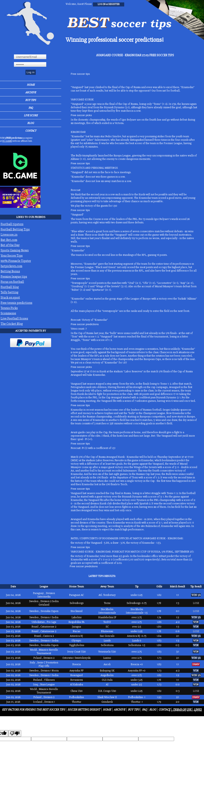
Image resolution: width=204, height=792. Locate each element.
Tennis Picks (9, 308)
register (114, 4)
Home (31, 84)
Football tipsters (12, 224)
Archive (30, 92)
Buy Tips (30, 100)
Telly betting (9, 292)
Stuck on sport (10, 298)
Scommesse (8, 313)
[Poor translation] (14, 733)
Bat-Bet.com (9, 240)
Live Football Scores (14, 318)
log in (101, 4)
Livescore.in (9, 235)
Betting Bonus (10, 271)
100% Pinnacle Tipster (16, 261)
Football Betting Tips (15, 229)
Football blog (10, 287)
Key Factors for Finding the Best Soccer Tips (33, 709)
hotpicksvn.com (11, 266)
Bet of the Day (10, 245)
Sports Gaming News (15, 250)
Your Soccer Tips (12, 256)
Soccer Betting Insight (83, 709)
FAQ (30, 107)
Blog (30, 123)
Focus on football (12, 282)
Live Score (31, 115)
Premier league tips (14, 277)
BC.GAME (7, 141)
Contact (30, 130)
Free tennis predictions (16, 303)
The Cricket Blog (12, 324)
